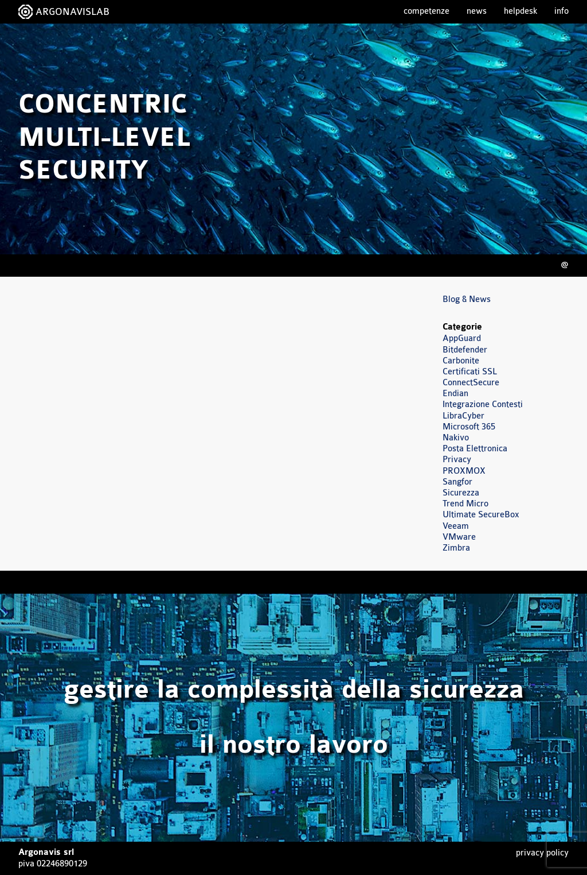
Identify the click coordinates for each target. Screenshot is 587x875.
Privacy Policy (542, 853)
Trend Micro (465, 504)
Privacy (457, 459)
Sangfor (457, 482)
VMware (459, 537)
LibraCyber (463, 416)
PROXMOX (464, 471)
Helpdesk (520, 11)
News (477, 11)
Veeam (456, 526)
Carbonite (461, 361)
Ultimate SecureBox (481, 515)
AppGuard (462, 338)
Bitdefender (465, 350)
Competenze (426, 11)
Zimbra (456, 548)
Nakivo (456, 438)
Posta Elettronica (475, 449)
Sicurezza (461, 493)
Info (561, 11)
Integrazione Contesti (483, 404)
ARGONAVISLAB (72, 11)
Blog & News (467, 299)
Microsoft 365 (469, 427)
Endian (455, 393)
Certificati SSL (470, 372)
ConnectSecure (471, 383)
